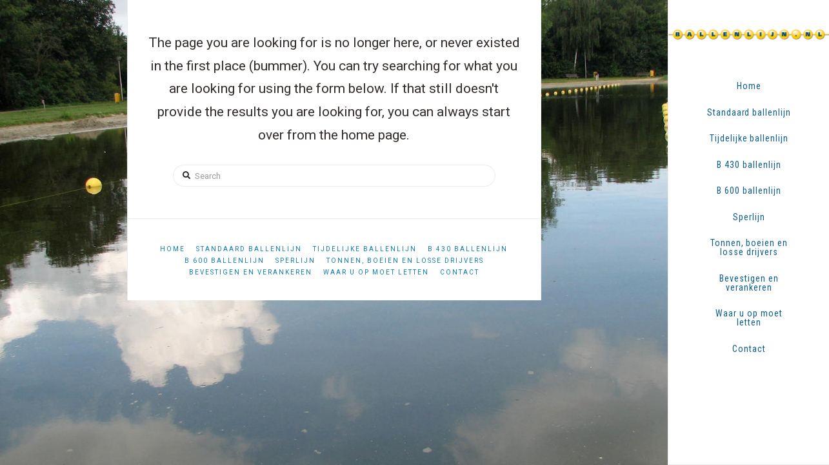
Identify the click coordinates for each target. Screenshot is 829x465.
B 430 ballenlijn (468, 249)
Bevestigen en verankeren (250, 272)
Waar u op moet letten (376, 272)
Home (172, 249)
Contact (459, 272)
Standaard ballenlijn (249, 249)
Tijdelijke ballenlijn (365, 249)
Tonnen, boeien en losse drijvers (405, 260)
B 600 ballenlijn (225, 260)
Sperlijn (295, 260)
